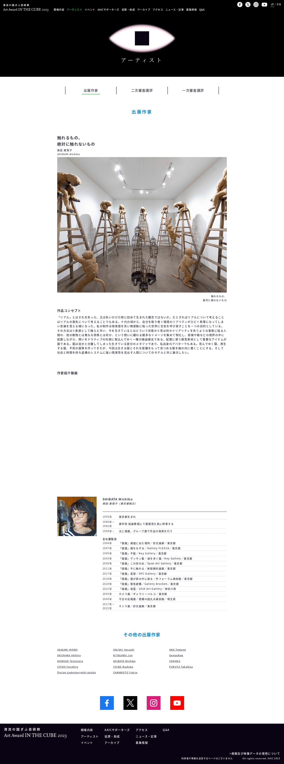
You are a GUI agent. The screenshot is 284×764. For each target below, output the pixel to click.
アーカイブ (143, 9)
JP (272, 4)
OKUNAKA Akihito (69, 655)
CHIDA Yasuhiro (67, 667)
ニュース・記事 (174, 9)
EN (279, 4)
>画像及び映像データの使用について (255, 753)
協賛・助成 (128, 9)
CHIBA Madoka (123, 667)
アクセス (158, 9)
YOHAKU (174, 661)
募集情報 (191, 9)
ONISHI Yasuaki (124, 649)
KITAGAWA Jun (123, 655)
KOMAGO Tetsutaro (70, 661)
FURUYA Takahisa (181, 667)
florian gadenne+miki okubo (76, 672)
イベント (90, 9)
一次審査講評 (193, 90)
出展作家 (91, 90)
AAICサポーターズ (108, 9)
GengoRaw (176, 655)
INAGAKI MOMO (67, 649)
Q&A (202, 9)
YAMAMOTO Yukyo (125, 672)
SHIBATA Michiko (124, 661)
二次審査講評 (142, 90)
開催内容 (59, 9)
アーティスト (74, 9)
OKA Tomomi (177, 649)
